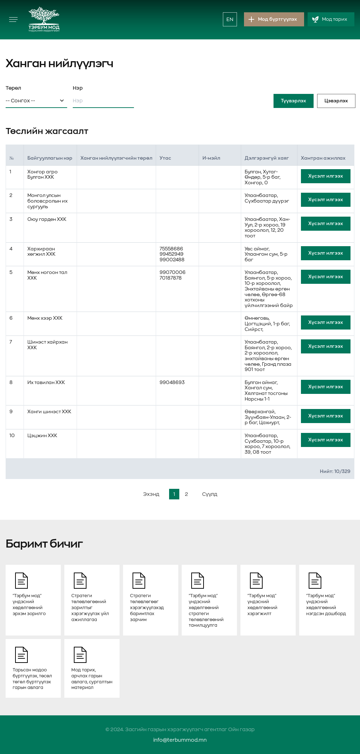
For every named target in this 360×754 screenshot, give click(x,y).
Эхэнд (151, 494)
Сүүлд (209, 494)
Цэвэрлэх (336, 100)
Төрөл (13, 87)
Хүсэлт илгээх (325, 176)
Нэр (78, 87)
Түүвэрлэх (293, 100)
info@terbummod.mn (180, 739)
